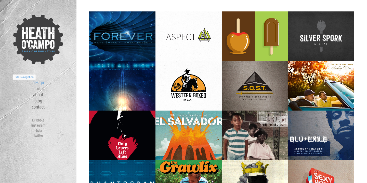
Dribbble (38, 120)
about (38, 95)
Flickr (38, 130)
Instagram (38, 125)
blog (38, 101)
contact (38, 107)
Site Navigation (24, 77)
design (38, 82)
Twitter (38, 135)
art (38, 88)
